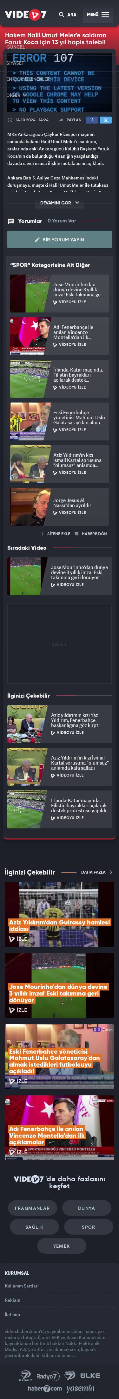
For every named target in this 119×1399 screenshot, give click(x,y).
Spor (89, 1227)
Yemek (61, 1246)
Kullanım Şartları (22, 1286)
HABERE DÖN (91, 534)
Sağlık (34, 1227)
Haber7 (45, 1389)
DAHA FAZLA (96, 872)
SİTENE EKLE (55, 534)
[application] (59, 82)
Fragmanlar (32, 1208)
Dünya (86, 1208)
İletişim (12, 1314)
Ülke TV (90, 1376)
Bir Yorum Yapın (59, 240)
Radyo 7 (48, 1376)
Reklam (12, 1300)
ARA (67, 15)
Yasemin (81, 1389)
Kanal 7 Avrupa (70, 1376)
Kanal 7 (25, 1376)
